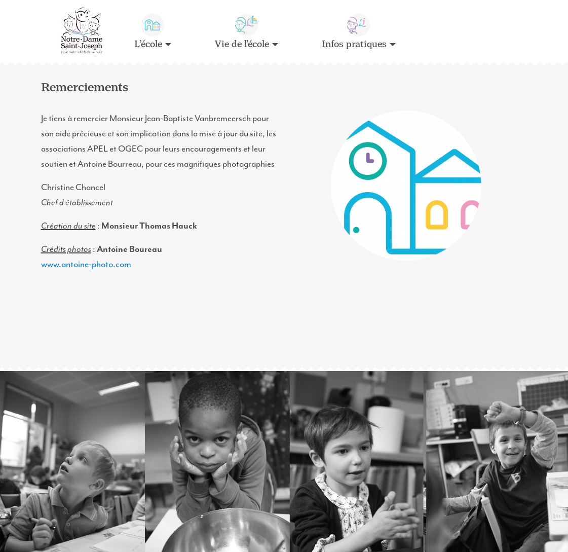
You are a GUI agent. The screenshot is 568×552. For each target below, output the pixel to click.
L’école (148, 44)
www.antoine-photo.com (86, 264)
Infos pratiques (354, 44)
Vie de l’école (242, 44)
